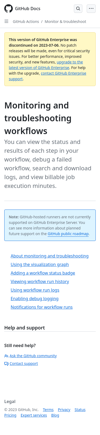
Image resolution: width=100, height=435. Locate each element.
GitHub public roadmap (68, 233)
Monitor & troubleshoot (65, 21)
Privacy (64, 409)
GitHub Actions (26, 21)
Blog (55, 415)
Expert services (34, 415)
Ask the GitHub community (30, 355)
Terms (48, 409)
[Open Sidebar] (6, 21)
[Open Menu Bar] (91, 8)
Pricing (10, 415)
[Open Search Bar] (78, 8)
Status (80, 409)
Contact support (21, 363)
